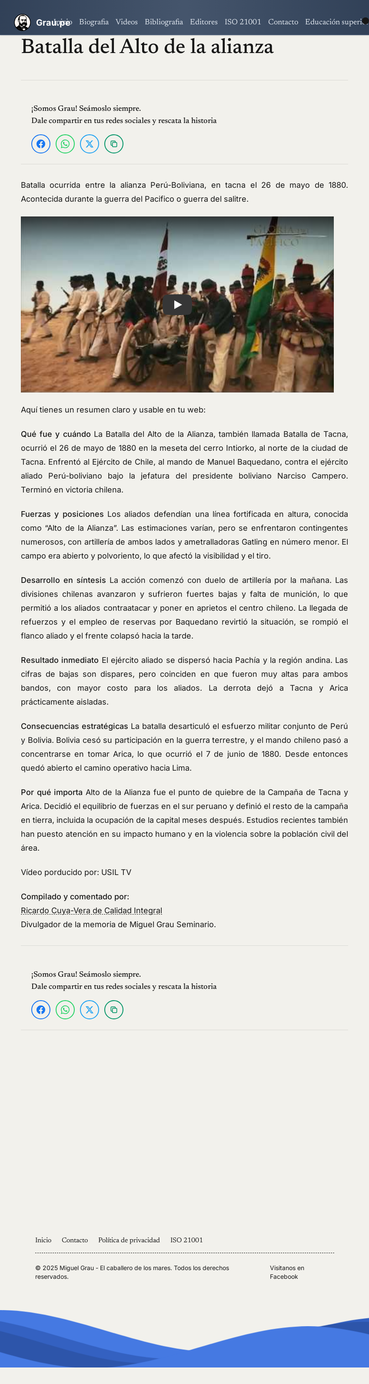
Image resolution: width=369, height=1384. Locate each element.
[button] (177, 304)
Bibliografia (164, 23)
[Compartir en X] (89, 143)
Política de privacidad (129, 1240)
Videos (127, 23)
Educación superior (337, 23)
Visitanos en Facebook (287, 1272)
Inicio (62, 23)
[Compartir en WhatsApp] (65, 143)
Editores (204, 23)
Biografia (94, 23)
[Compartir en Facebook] (40, 143)
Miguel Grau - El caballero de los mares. (116, 1267)
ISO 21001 (243, 23)
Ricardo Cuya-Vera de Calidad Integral (91, 910)
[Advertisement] (185, 1133)
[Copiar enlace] (113, 143)
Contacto (283, 23)
